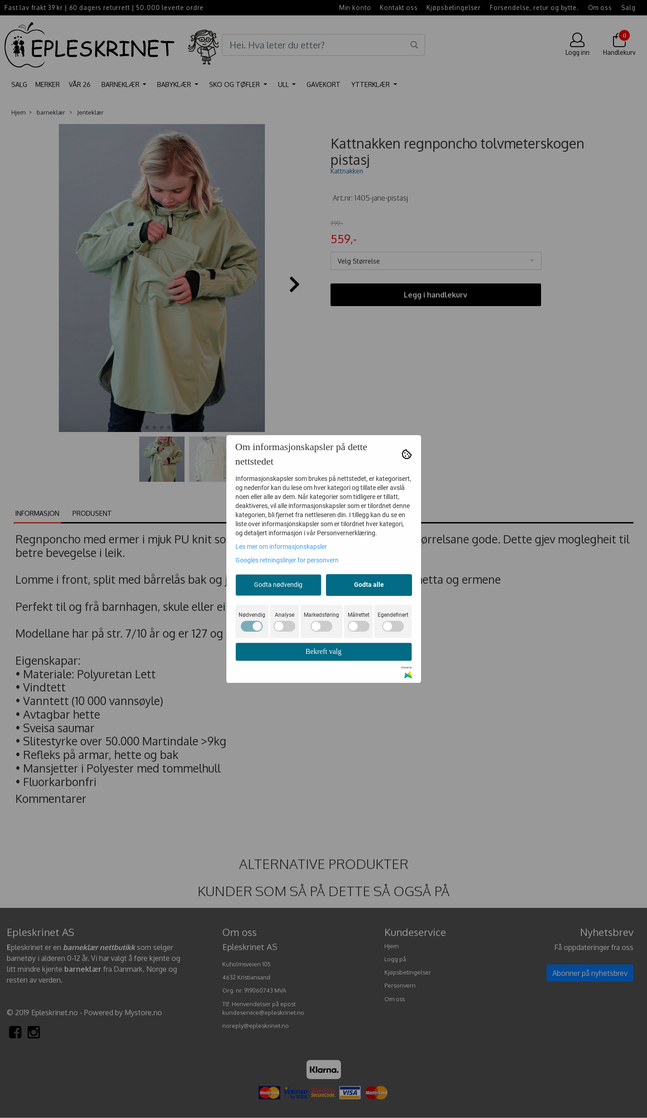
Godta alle (369, 584)
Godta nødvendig (278, 584)
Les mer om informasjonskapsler (281, 546)
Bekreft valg (324, 651)
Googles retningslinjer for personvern (287, 560)
